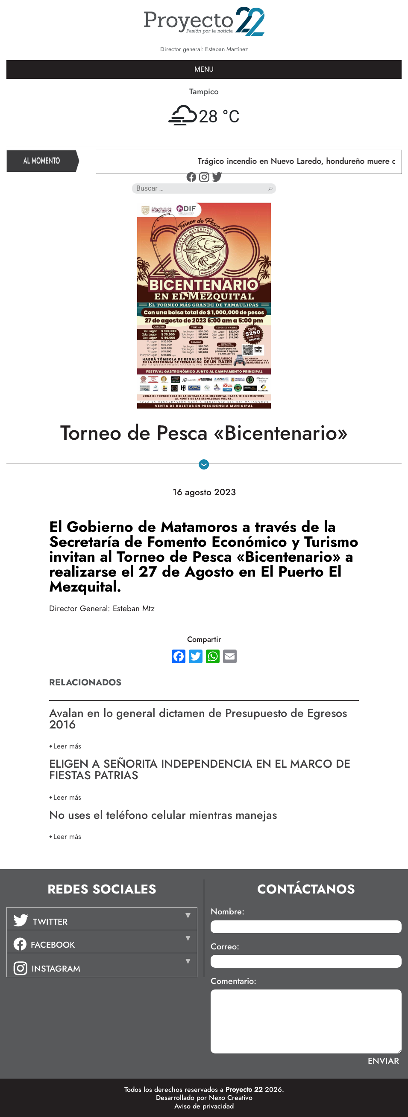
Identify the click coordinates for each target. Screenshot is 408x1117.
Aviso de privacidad (204, 1106)
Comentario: (233, 981)
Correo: (225, 947)
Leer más (67, 745)
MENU (204, 69)
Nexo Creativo (230, 1097)
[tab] (101, 918)
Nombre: (227, 912)
